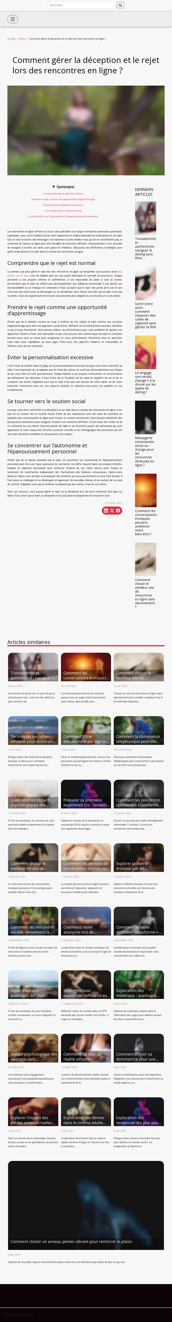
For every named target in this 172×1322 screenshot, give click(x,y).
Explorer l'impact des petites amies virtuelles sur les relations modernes (31, 1125)
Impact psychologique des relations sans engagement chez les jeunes (34, 1061)
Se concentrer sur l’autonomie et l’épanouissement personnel (63, 216)
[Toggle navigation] (12, 19)
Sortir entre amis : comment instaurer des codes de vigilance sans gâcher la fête (145, 315)
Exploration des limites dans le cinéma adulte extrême (83, 1122)
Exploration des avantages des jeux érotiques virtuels (28, 995)
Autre (22, 39)
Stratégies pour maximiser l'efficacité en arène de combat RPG (85, 995)
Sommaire (65, 187)
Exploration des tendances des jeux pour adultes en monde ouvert (138, 1122)
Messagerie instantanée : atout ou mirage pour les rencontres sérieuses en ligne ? (145, 451)
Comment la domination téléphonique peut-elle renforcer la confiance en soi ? (138, 744)
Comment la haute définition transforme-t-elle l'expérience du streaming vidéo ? (137, 934)
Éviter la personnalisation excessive (63, 205)
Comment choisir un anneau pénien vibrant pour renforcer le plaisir (71, 1241)
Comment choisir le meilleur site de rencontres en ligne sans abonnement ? (145, 593)
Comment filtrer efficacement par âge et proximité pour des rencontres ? (84, 744)
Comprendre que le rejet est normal (63, 193)
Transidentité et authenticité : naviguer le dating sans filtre (145, 248)
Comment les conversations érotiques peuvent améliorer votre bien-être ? (146, 522)
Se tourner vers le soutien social (63, 211)
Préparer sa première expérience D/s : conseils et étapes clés (85, 805)
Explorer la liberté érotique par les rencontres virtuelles (134, 868)
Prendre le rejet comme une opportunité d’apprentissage (63, 199)
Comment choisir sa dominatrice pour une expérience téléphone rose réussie (135, 1061)
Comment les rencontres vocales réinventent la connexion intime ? (33, 932)
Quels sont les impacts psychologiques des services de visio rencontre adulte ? (31, 807)
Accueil (11, 39)
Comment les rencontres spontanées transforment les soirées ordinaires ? (139, 805)
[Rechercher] (81, 5)
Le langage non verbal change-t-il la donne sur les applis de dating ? (145, 382)
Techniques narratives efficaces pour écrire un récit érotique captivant (32, 741)
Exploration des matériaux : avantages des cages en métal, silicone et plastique (136, 998)
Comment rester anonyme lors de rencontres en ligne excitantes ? (80, 934)
